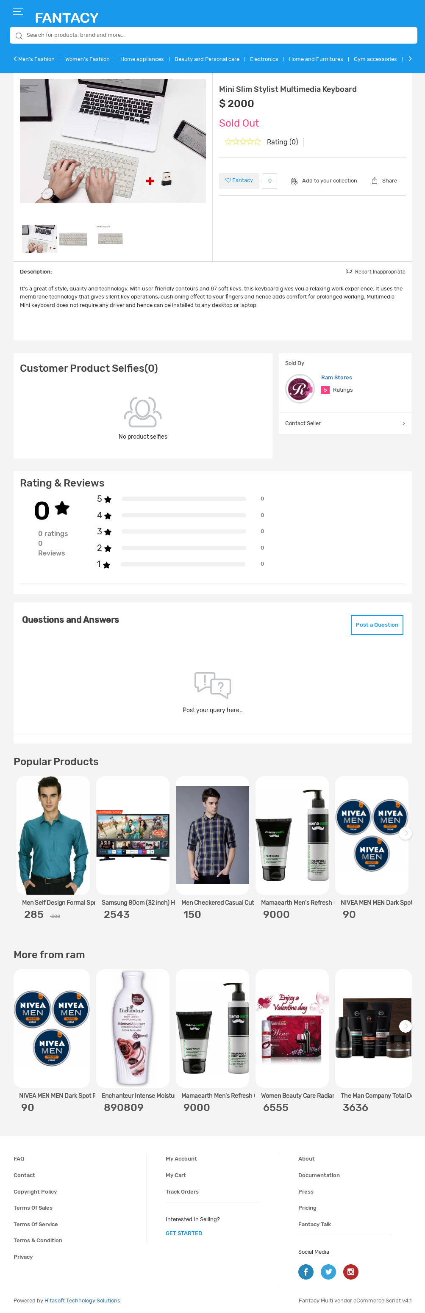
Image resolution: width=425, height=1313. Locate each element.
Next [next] (407, 837)
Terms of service (36, 1224)
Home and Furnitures (316, 59)
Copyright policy (35, 1192)
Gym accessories (375, 59)
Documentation (319, 1175)
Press (306, 1192)
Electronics (264, 59)
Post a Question (377, 625)
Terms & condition (38, 1240)
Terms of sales (33, 1208)
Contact (24, 1175)
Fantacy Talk (314, 1224)
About (306, 1158)
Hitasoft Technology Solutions (82, 1300)
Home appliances (142, 59)
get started (184, 1233)
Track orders (182, 1192)
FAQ (19, 1158)
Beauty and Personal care (207, 59)
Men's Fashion (36, 59)
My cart (176, 1175)
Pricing (307, 1208)
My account (181, 1158)
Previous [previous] (21, 837)
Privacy (23, 1257)
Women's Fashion (87, 59)
